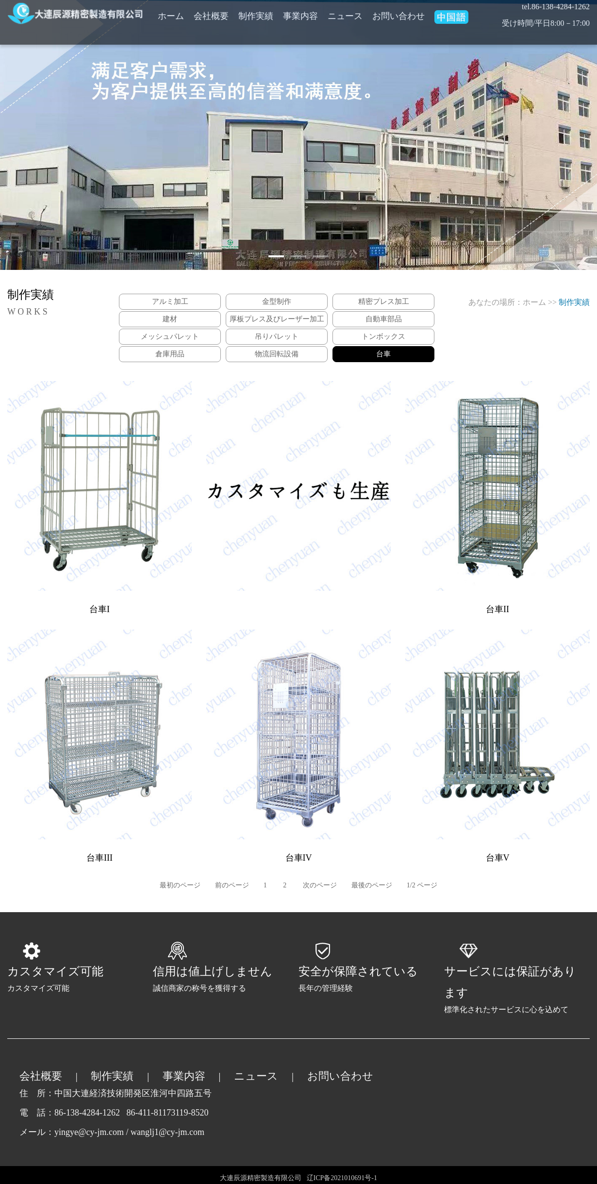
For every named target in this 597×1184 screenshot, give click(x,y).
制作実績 (112, 1076)
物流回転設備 (276, 354)
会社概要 (40, 1076)
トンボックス (383, 336)
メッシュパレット (170, 336)
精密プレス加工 (383, 301)
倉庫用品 (169, 354)
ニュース (256, 1076)
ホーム (534, 302)
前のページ (232, 885)
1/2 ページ (422, 885)
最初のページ (180, 885)
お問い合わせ (340, 1076)
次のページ (320, 885)
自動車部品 (383, 319)
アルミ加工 (170, 301)
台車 (383, 354)
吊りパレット (276, 336)
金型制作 (276, 301)
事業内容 (184, 1076)
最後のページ (371, 885)
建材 (170, 319)
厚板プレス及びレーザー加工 (277, 319)
